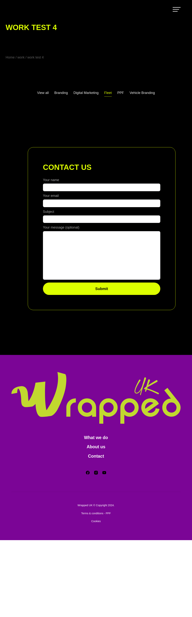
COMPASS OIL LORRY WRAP (42, 113)
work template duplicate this (97, 113)
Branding (59, 93)
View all (40, 93)
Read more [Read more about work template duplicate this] (93, 175)
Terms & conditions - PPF (96, 590)
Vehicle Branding (144, 93)
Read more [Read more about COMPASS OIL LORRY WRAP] (32, 164)
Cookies (96, 598)
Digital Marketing (85, 93)
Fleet (109, 93)
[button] (96, 72)
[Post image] (13, 113)
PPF (121, 93)
